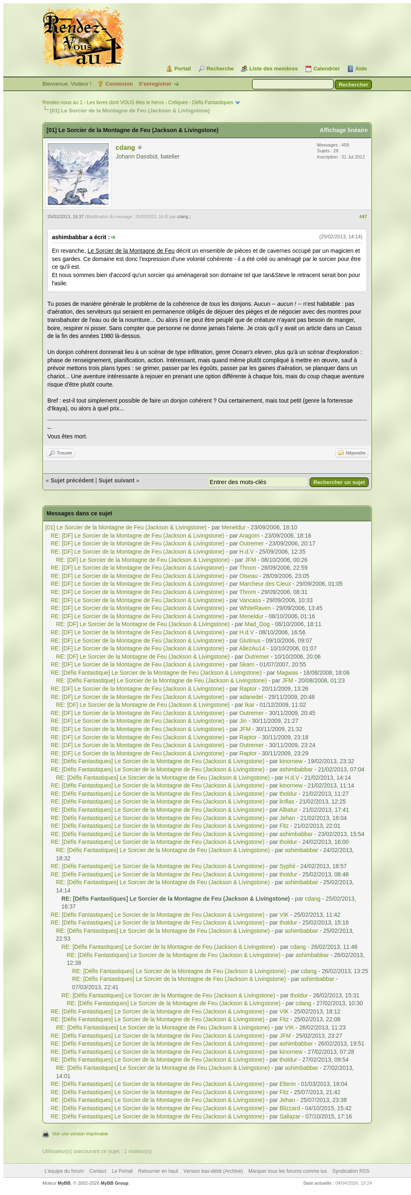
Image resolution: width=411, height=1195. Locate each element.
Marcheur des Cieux (265, 583)
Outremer (251, 543)
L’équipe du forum (64, 1171)
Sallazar (290, 1116)
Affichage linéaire (344, 130)
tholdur (288, 793)
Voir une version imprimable (80, 1133)
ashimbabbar (296, 769)
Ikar (249, 704)
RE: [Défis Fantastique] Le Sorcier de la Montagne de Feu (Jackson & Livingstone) (156, 672)
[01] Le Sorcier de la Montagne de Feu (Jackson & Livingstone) (125, 527)
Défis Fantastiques (212, 102)
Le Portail (122, 1171)
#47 (363, 216)
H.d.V (246, 551)
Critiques (178, 102)
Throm (247, 567)
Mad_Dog (257, 624)
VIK (284, 914)
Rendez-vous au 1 (62, 102)
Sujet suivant (116, 480)
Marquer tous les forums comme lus (287, 1171)
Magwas (287, 672)
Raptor (248, 688)
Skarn (247, 664)
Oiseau (248, 576)
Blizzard (290, 1108)
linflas (287, 801)
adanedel (251, 697)
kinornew (291, 761)
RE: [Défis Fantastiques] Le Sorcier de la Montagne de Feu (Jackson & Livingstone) (157, 761)
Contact (97, 1171)
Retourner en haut (158, 1171)
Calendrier (326, 68)
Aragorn (249, 535)
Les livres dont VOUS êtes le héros (125, 102)
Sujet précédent (72, 480)
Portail (182, 68)
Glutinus (249, 640)
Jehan (287, 818)
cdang (125, 147)
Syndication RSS (350, 1171)
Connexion (119, 84)
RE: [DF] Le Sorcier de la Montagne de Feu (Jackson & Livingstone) (137, 535)
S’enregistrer (154, 84)
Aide (361, 68)
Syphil (287, 866)
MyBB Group (114, 1183)
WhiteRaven (255, 608)
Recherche (220, 68)
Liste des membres (273, 68)
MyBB (64, 1183)
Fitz (284, 825)
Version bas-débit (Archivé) (213, 1171)
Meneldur (233, 527)
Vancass (250, 600)
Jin (243, 720)
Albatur (288, 809)
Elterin (288, 1084)
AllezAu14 (252, 648)
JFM (250, 560)
